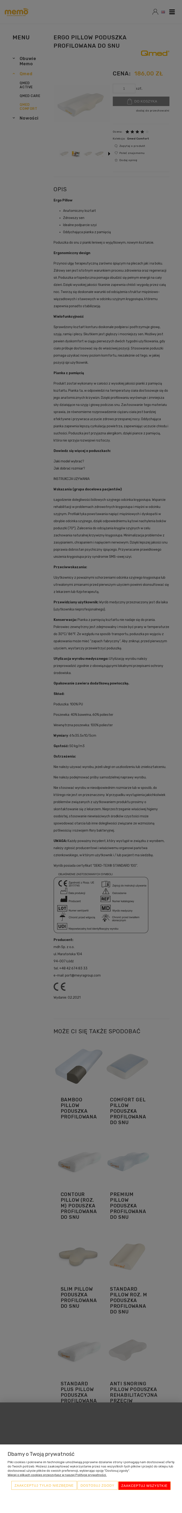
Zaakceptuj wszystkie (144, 1486)
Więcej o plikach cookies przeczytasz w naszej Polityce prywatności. (57, 1475)
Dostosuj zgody (97, 1486)
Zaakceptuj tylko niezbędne (44, 1486)
